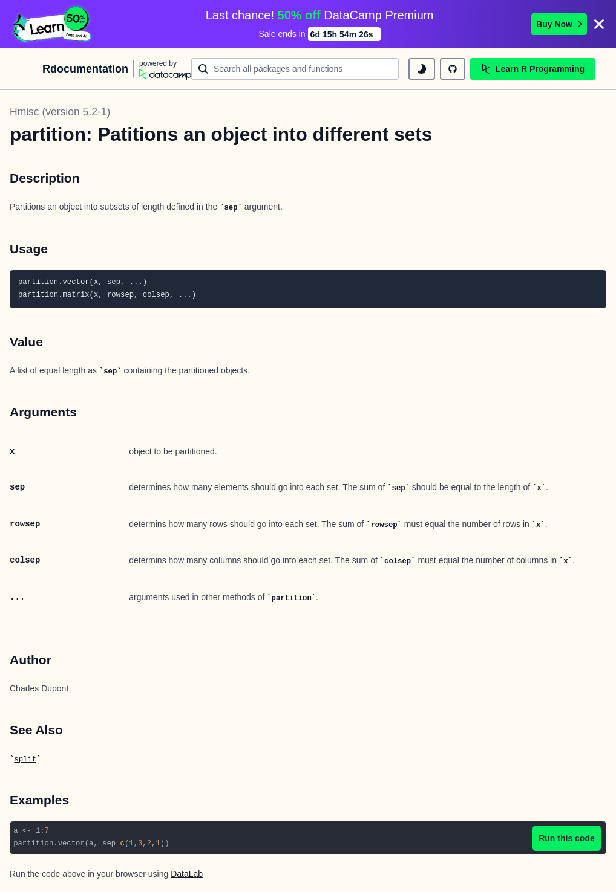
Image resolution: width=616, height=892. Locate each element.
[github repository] (452, 69)
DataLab (187, 874)
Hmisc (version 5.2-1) (60, 112)
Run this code (567, 838)
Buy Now (559, 24)
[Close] (599, 24)
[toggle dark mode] (421, 69)
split (25, 759)
